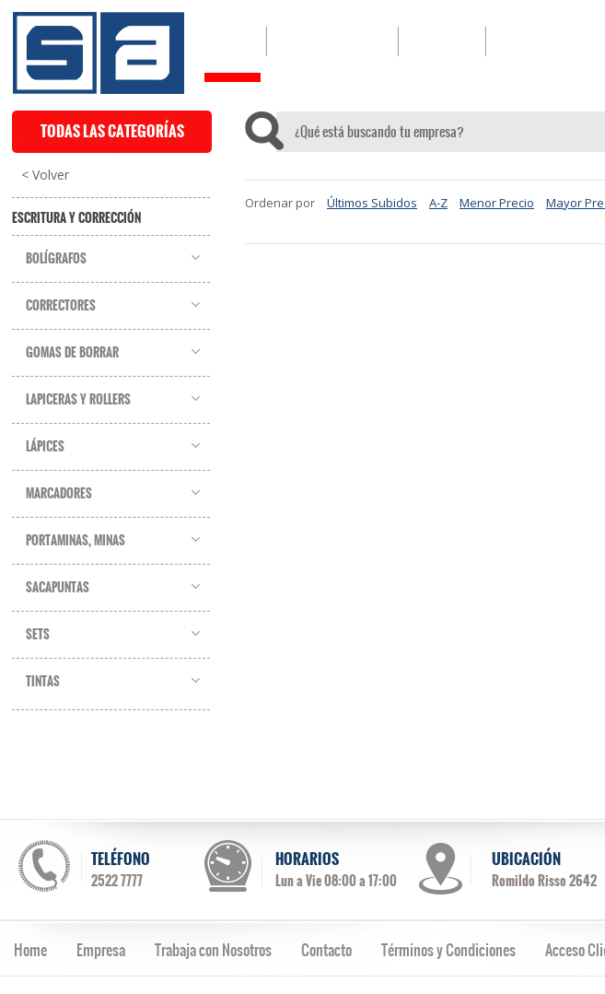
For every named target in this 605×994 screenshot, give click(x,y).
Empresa (100, 950)
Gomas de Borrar (72, 353)
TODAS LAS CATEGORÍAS (112, 131)
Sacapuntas (57, 588)
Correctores (61, 306)
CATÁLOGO (332, 41)
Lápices (45, 447)
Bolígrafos (56, 259)
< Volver (45, 175)
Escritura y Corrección (76, 218)
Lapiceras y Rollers (78, 400)
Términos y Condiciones (448, 950)
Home (30, 950)
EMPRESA (441, 41)
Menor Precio (497, 202)
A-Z (438, 202)
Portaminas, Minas (75, 541)
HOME (232, 41)
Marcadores (59, 494)
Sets (38, 635)
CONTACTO (534, 41)
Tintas (43, 681)
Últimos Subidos (372, 202)
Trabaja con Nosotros (213, 950)
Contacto (326, 950)
